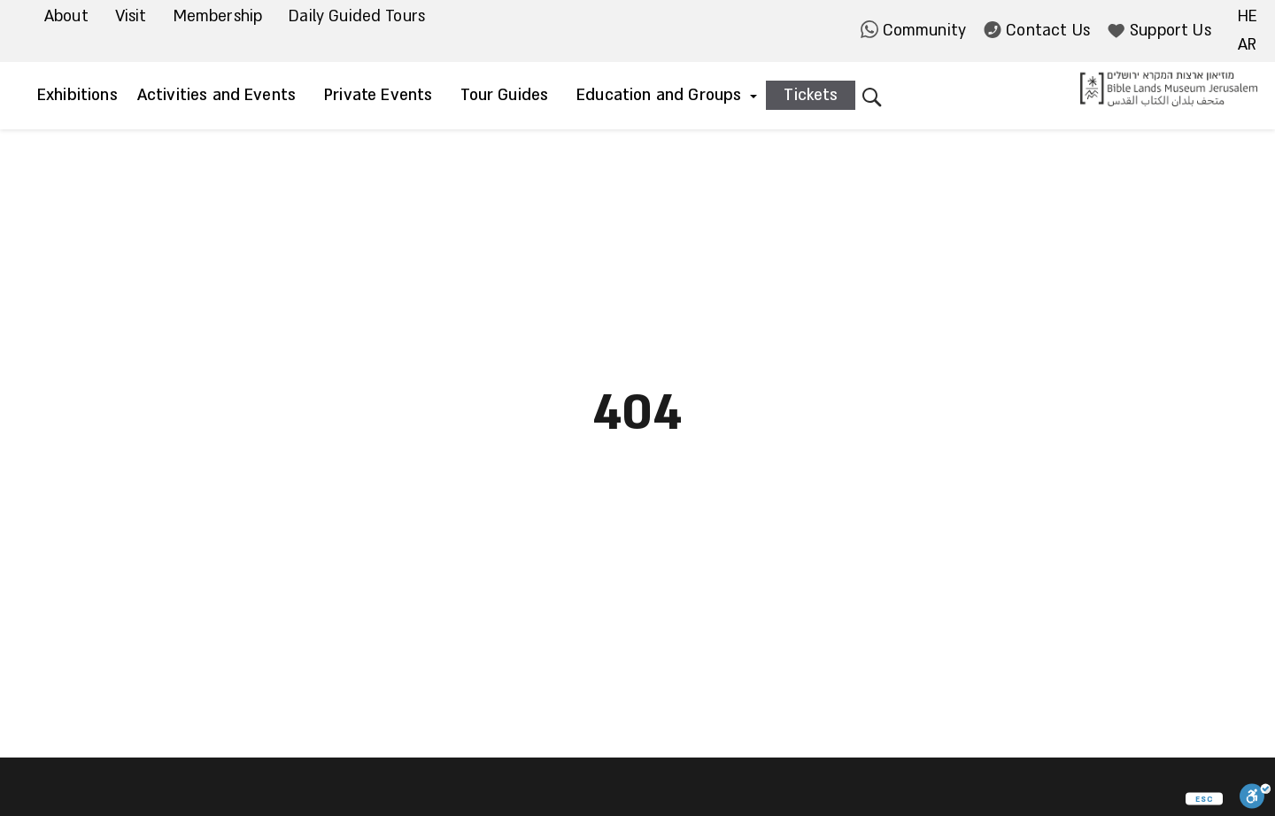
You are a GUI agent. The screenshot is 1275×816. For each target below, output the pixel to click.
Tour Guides (504, 95)
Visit (131, 16)
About (66, 16)
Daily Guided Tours (357, 16)
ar (1247, 45)
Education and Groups (658, 95)
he (1247, 16)
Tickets (811, 95)
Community (914, 30)
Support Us (1159, 30)
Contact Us (1037, 30)
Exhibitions (77, 95)
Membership (218, 16)
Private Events (378, 95)
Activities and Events (216, 95)
